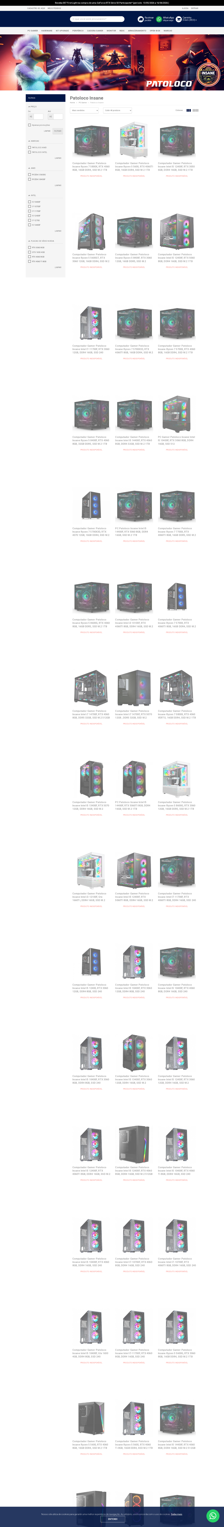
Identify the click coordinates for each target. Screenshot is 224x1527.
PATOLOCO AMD (37, 148)
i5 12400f (36, 216)
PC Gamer (83, 103)
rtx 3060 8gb (38, 248)
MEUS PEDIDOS (54, 8)
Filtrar (57, 131)
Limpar (47, 131)
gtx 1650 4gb (38, 252)
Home (72, 103)
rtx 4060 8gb (38, 257)
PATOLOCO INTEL (37, 152)
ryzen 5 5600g (39, 175)
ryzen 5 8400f (38, 179)
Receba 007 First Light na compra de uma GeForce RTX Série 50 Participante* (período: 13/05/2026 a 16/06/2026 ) (112, 3)
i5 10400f (36, 202)
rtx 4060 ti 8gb (39, 262)
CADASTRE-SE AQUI (36, 8)
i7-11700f (36, 211)
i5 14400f (36, 225)
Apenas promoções (39, 125)
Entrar (194, 8)
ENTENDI (112, 1519)
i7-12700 (36, 221)
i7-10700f (36, 207)
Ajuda (185, 8)
